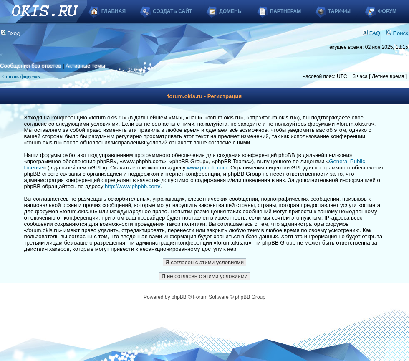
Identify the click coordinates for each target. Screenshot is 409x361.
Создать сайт (172, 11)
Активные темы (85, 66)
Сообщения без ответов (30, 66)
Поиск (397, 33)
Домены (230, 11)
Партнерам (285, 11)
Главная (113, 11)
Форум (387, 11)
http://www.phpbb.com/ (132, 186)
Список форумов (21, 76)
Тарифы (339, 11)
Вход (10, 33)
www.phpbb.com (207, 167)
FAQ (371, 33)
